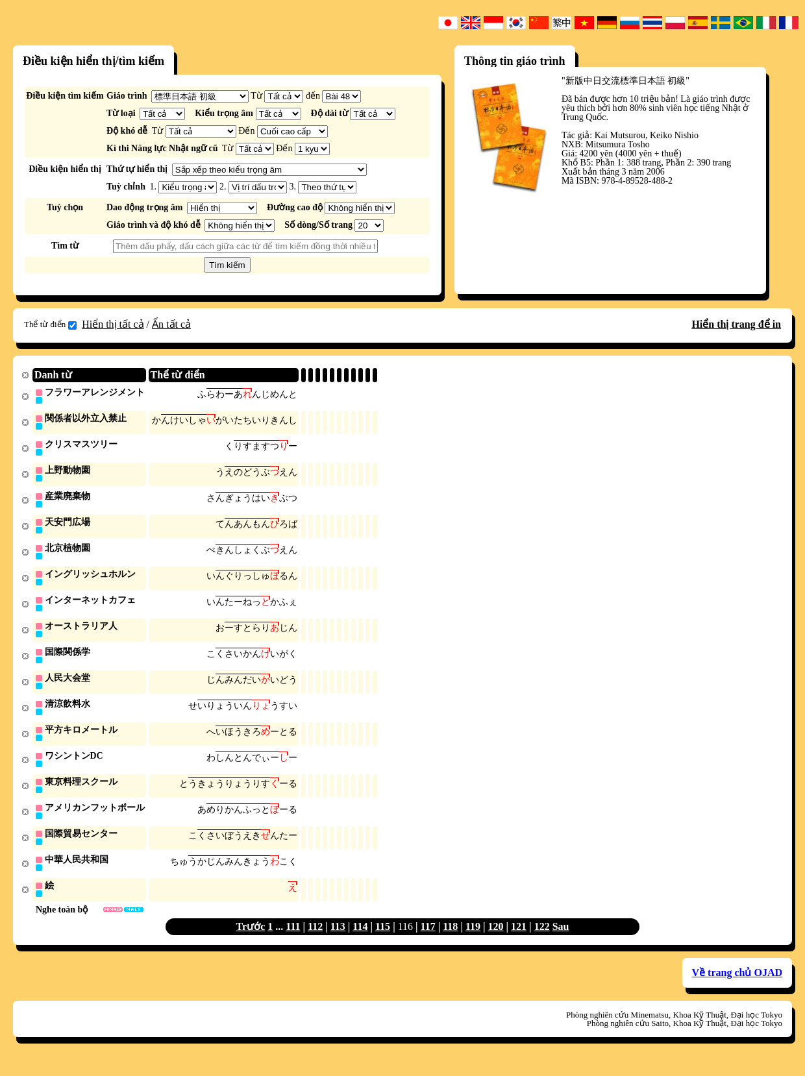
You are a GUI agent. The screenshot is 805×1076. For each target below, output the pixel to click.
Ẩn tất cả (171, 324)
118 (450, 939)
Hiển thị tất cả (112, 324)
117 (428, 939)
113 (337, 939)
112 (315, 939)
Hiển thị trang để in (736, 324)
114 (360, 939)
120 (496, 939)
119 (472, 939)
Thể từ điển (50, 324)
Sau (560, 939)
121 (518, 939)
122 (542, 939)
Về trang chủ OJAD (737, 985)
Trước (251, 939)
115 (382, 939)
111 (293, 939)
